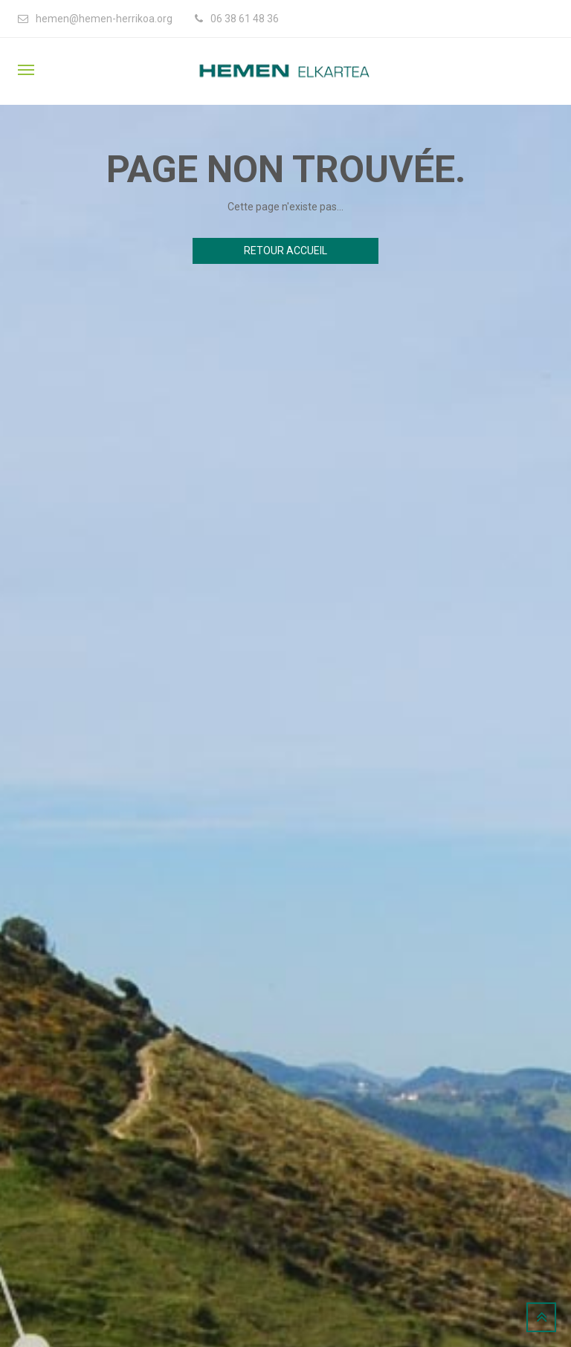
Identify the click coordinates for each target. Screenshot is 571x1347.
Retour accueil (285, 250)
